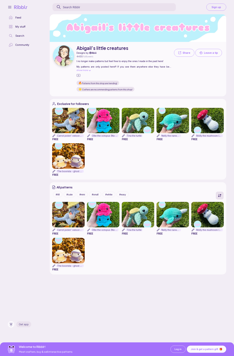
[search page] (16, 36)
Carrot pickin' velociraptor (70, 135)
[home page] (15, 17)
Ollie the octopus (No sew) (105, 135)
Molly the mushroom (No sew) (209, 135)
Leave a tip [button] (208, 52)
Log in (178, 349)
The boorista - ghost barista (70, 171)
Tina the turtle (134, 135)
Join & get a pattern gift (206, 349)
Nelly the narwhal (171, 135)
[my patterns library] (17, 27)
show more (84, 70)
